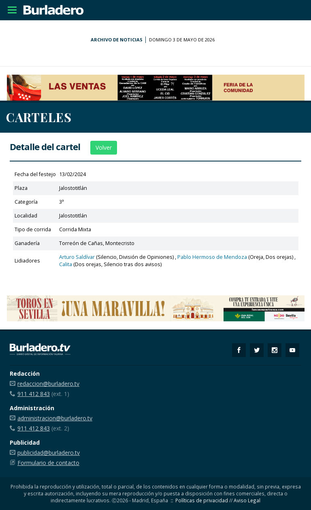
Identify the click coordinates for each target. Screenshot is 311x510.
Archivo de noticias (117, 40)
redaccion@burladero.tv (48, 383)
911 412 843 (33, 394)
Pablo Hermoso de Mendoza (212, 257)
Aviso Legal (247, 500)
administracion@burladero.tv (54, 418)
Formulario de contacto (48, 463)
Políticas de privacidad (201, 500)
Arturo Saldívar (77, 257)
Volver (104, 147)
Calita (65, 264)
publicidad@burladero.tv (48, 452)
